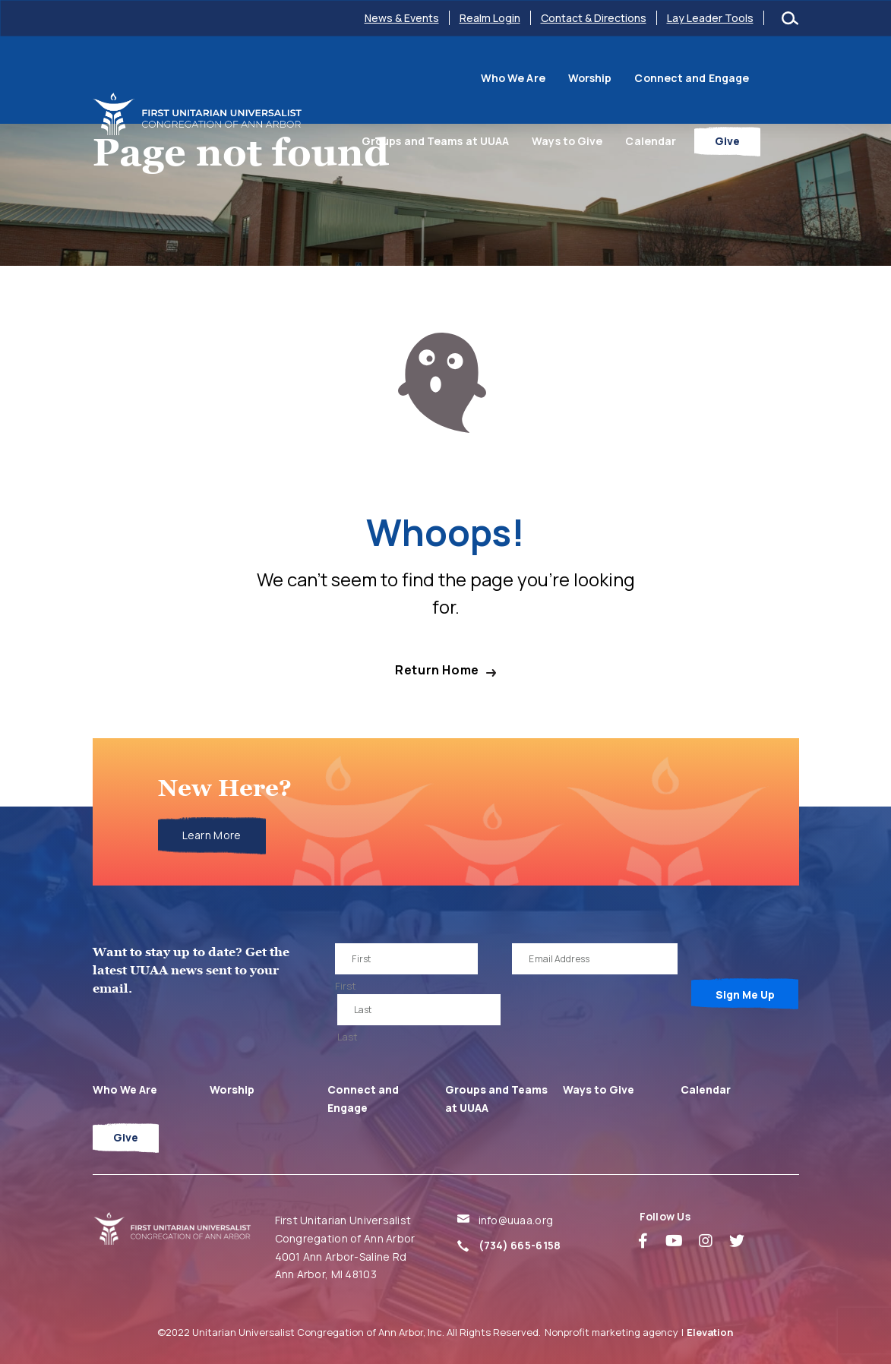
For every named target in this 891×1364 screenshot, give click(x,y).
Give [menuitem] (766, 141)
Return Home (437, 670)
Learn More (212, 835)
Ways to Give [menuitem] (605, 141)
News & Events (402, 18)
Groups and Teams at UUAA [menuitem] (713, 78)
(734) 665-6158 (520, 1245)
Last (347, 1037)
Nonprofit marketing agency (611, 1332)
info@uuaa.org (516, 1220)
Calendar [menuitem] (689, 141)
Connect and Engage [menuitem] (559, 78)
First (345, 986)
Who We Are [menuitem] (381, 78)
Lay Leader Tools (710, 18)
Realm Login (490, 18)
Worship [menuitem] (458, 78)
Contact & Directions (593, 18)
